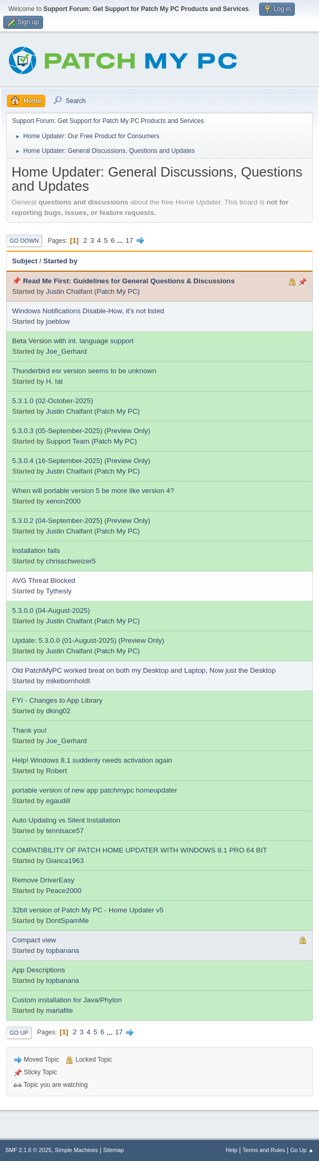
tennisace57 (65, 831)
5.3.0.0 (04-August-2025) (51, 610)
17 (129, 240)
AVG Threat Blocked (43, 580)
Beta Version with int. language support (72, 341)
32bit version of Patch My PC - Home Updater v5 (87, 910)
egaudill (58, 801)
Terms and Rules (264, 1150)
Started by (60, 261)
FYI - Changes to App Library (57, 700)
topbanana (62, 950)
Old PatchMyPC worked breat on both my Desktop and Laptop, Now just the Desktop (144, 670)
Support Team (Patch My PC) (91, 441)
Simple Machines (76, 1150)
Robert (56, 771)
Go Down (24, 241)
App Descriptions (38, 970)
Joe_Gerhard (66, 351)
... (121, 240)
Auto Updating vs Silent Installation (66, 820)
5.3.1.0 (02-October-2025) (52, 401)
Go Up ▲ (302, 1150)
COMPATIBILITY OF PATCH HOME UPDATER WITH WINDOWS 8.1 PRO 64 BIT (139, 850)
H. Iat (54, 381)
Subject (24, 261)
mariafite (59, 1010)
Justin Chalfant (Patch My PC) (93, 291)
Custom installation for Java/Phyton (67, 1000)
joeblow (57, 321)
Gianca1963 (65, 861)
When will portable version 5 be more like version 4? (93, 491)
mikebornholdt (68, 681)
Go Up (18, 1033)
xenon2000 (63, 501)
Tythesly (58, 591)
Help (232, 1150)
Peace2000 (63, 891)
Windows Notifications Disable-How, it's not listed (88, 311)
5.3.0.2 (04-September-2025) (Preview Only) (81, 521)
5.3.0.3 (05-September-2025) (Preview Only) (81, 431)
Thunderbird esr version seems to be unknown (84, 371)
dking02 (58, 711)
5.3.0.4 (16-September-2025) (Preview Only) (81, 461)
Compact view (34, 940)
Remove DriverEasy (43, 880)
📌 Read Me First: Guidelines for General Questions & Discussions (123, 281)
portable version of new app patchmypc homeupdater (94, 790)
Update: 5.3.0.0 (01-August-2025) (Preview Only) (88, 640)
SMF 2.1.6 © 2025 (28, 1150)
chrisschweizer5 (71, 561)
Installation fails (36, 550)
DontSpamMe (67, 920)
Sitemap (113, 1150)
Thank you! (29, 730)
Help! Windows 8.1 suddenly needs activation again (92, 760)
